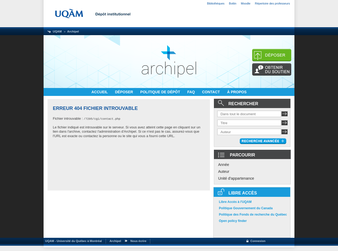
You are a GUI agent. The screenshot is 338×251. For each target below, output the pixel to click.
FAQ (191, 92)
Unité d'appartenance (236, 178)
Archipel (73, 31)
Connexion (257, 241)
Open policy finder (233, 221)
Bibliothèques (215, 3)
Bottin (232, 3)
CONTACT (211, 92)
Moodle (245, 3)
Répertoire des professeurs (272, 3)
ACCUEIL (100, 92)
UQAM (57, 31)
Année (223, 164)
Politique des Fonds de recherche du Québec (253, 214)
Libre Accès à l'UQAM (235, 202)
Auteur (223, 171)
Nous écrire (138, 241)
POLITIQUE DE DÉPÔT (160, 92)
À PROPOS (237, 92)
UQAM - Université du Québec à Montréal (73, 241)
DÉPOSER (124, 92)
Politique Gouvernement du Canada (246, 208)
